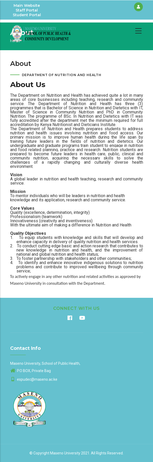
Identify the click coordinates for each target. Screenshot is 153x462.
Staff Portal (27, 10)
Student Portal (27, 15)
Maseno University (65, 453)
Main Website (27, 5)
